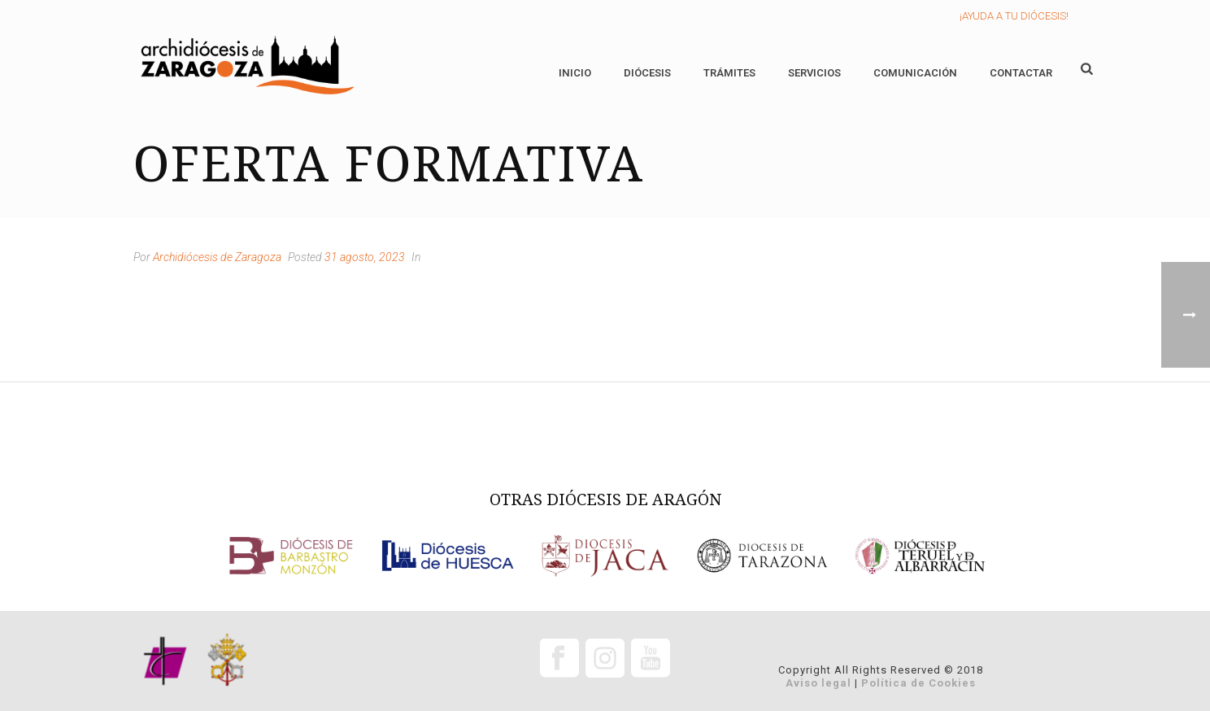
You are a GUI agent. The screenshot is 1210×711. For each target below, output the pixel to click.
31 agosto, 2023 (364, 257)
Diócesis (647, 73)
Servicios (814, 73)
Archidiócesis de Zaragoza (217, 257)
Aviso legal (818, 683)
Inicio (575, 73)
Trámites (729, 73)
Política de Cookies (918, 683)
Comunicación (915, 73)
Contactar (1021, 73)
